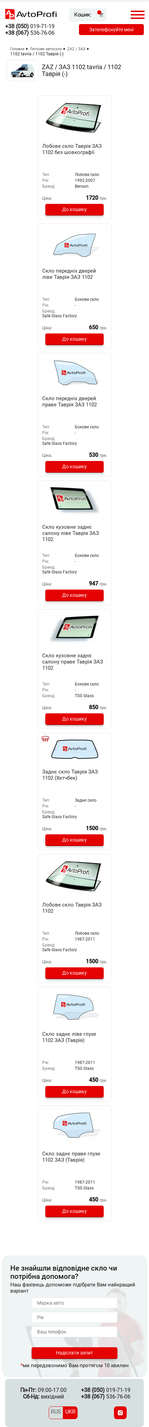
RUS (56, 1411)
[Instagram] (120, 1412)
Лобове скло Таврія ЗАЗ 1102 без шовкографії (72, 149)
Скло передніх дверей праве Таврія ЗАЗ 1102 (69, 401)
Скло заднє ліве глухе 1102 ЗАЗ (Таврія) (69, 1037)
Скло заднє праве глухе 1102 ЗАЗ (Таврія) (71, 1157)
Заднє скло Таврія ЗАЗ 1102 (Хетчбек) (70, 775)
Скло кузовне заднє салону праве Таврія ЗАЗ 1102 (72, 661)
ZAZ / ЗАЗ (76, 49)
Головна (17, 49)
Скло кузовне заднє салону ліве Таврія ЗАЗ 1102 (70, 533)
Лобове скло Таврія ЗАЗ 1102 (72, 908)
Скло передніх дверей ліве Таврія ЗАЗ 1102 (69, 274)
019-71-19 (30, 26)
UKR (70, 1411)
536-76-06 (30, 33)
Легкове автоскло (46, 49)
